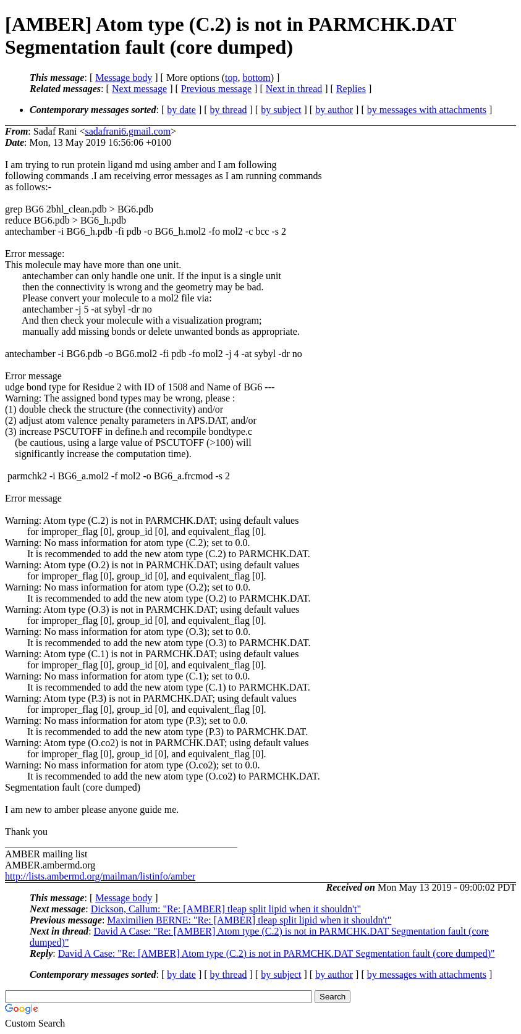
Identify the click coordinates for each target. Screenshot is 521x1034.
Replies (351, 88)
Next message (139, 88)
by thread (228, 109)
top (231, 77)
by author (334, 109)
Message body (123, 77)
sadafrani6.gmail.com (128, 131)
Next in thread (294, 88)
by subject (281, 109)
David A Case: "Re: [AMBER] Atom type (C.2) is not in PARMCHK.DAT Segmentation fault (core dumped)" (276, 953)
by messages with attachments (426, 109)
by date (181, 109)
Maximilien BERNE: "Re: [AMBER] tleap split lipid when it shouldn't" (249, 920)
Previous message (216, 88)
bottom (256, 77)
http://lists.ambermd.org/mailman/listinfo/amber (100, 876)
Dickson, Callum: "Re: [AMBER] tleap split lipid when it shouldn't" (226, 909)
